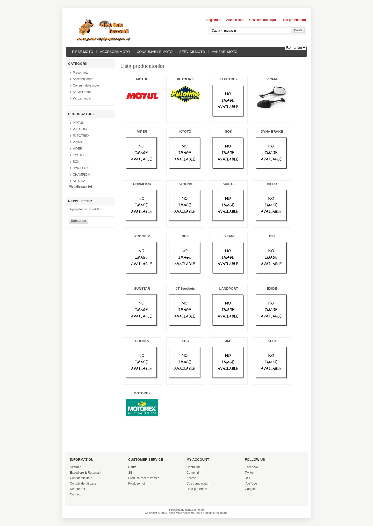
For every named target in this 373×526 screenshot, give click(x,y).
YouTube (251, 483)
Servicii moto (192, 52)
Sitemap (75, 467)
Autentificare (235, 20)
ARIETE (229, 184)
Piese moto (82, 52)
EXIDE (272, 288)
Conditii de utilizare (83, 483)
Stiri (131, 472)
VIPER (77, 149)
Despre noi (77, 489)
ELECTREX (81, 136)
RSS (248, 478)
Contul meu (194, 467)
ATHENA (79, 181)
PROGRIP (142, 236)
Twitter (249, 472)
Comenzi (193, 472)
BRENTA (142, 341)
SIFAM (229, 236)
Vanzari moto (225, 52)
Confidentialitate (81, 478)
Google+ (251, 489)
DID (272, 236)
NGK (185, 236)
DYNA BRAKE (83, 168)
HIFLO (272, 184)
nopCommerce (194, 509)
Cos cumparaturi (198, 483)
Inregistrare (213, 20)
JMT (228, 341)
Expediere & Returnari (85, 472)
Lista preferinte (197, 489)
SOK (76, 162)
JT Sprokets (185, 288)
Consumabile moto (155, 52)
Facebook (252, 467)
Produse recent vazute (143, 478)
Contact (75, 494)
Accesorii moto (115, 52)
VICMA (78, 142)
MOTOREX (142, 393)
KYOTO (78, 155)
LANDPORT (228, 288)
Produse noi (136, 483)
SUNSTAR (142, 288)
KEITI (272, 341)
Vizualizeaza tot (80, 186)
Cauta (132, 467)
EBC (185, 341)
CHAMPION (81, 174)
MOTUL (78, 123)
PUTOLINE (80, 129)
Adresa (191, 478)
